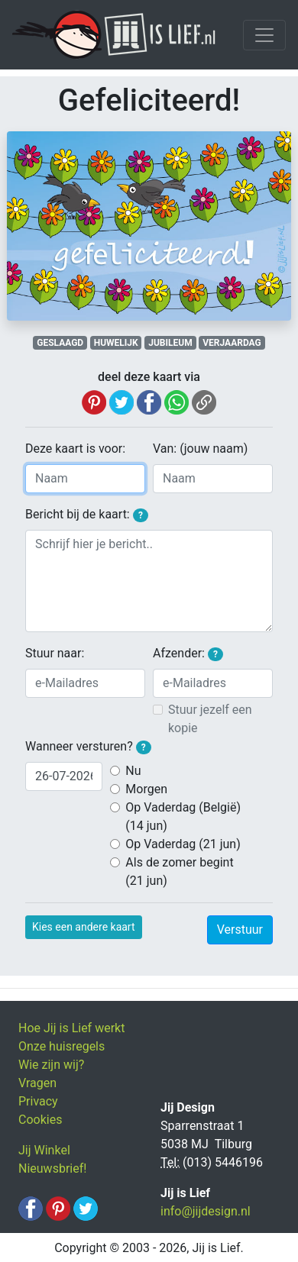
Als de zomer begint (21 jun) (179, 871)
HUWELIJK (116, 342)
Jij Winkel (44, 1150)
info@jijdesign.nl (205, 1211)
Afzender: (188, 653)
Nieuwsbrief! (52, 1168)
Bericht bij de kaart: (86, 514)
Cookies (40, 1119)
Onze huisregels (61, 1046)
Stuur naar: (54, 653)
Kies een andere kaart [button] (83, 927)
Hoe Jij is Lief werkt (71, 1028)
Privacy (38, 1101)
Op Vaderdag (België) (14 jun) (183, 816)
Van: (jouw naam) (200, 448)
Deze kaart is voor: (75, 448)
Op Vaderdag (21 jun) (182, 844)
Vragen (37, 1083)
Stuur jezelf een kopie (210, 718)
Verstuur (240, 929)
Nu (133, 770)
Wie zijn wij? (51, 1064)
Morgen (146, 789)
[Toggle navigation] (264, 35)
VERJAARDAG (231, 342)
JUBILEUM (170, 342)
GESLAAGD (60, 342)
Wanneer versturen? (88, 746)
